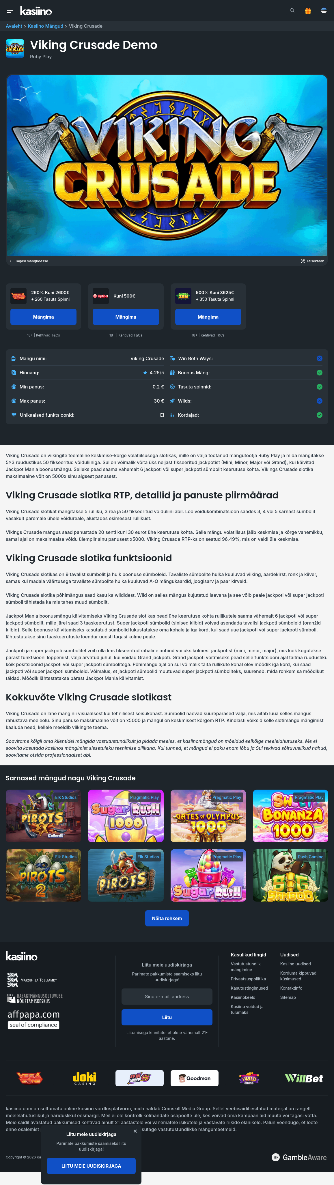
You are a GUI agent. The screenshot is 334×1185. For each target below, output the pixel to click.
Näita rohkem (167, 918)
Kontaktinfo (291, 988)
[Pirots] (125, 875)
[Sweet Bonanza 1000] (290, 816)
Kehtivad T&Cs (48, 335)
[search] (292, 10)
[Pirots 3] (43, 816)
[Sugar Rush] (208, 875)
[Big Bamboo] (290, 875)
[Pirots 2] (43, 875)
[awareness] (304, 1157)
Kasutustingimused (249, 988)
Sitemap (288, 997)
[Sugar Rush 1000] (125, 816)
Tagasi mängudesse (29, 261)
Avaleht (14, 26)
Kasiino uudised (295, 963)
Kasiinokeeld (243, 997)
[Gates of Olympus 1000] (208, 816)
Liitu (167, 1017)
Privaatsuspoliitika (248, 978)
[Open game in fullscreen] (312, 261)
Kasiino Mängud (45, 26)
